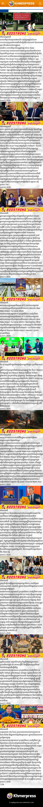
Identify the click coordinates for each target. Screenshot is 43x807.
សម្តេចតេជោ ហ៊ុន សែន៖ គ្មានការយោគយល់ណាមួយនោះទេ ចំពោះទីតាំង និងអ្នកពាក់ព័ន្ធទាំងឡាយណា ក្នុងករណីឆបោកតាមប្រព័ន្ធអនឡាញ (21, 735)
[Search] (40, 3)
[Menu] (2, 3)
